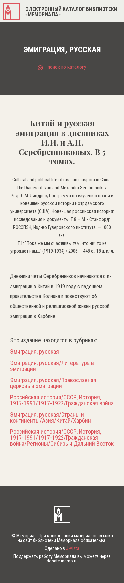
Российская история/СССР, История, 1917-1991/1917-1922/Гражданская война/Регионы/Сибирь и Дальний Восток (62, 438)
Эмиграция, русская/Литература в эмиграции (52, 366)
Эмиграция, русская (34, 352)
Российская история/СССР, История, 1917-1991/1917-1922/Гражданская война (62, 400)
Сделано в (62, 548)
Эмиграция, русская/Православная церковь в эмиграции (53, 383)
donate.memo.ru (62, 561)
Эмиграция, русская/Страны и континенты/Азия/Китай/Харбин (50, 418)
